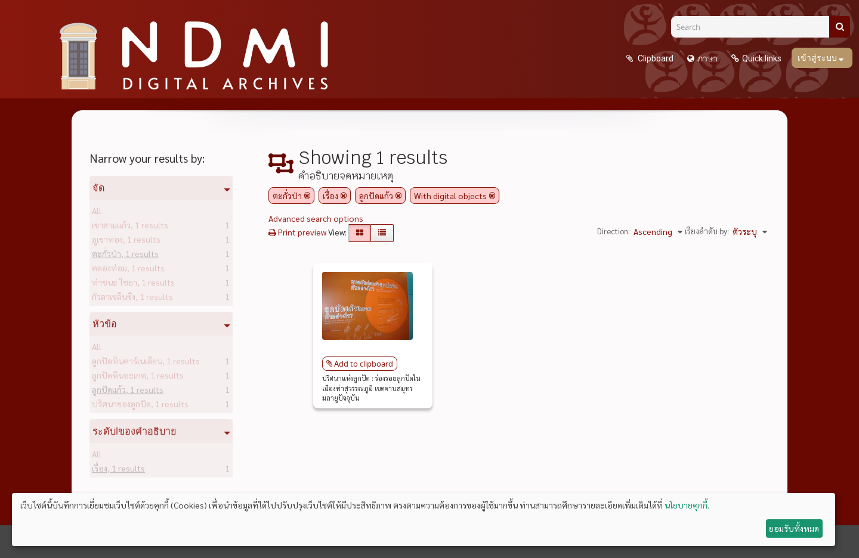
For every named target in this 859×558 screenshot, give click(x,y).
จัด (98, 187)
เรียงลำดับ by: (707, 231)
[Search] (754, 27)
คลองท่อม (128, 270)
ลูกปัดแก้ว (127, 391)
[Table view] (382, 233)
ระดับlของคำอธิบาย (134, 431)
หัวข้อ (104, 323)
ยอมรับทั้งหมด (794, 528)
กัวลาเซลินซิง (132, 298)
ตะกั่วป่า (125, 255)
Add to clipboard (363, 363)
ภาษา (707, 58)
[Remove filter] (307, 196)
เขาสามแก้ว (130, 227)
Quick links (761, 58)
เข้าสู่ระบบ (818, 58)
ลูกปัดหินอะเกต (138, 377)
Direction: (613, 231)
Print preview (297, 232)
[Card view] (359, 233)
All (96, 212)
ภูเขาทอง (126, 241)
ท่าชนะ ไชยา (133, 284)
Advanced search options (315, 218)
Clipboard (654, 58)
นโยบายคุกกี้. (687, 505)
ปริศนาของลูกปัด (140, 406)
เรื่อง (118, 470)
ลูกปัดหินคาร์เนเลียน (146, 363)
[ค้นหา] (839, 27)
